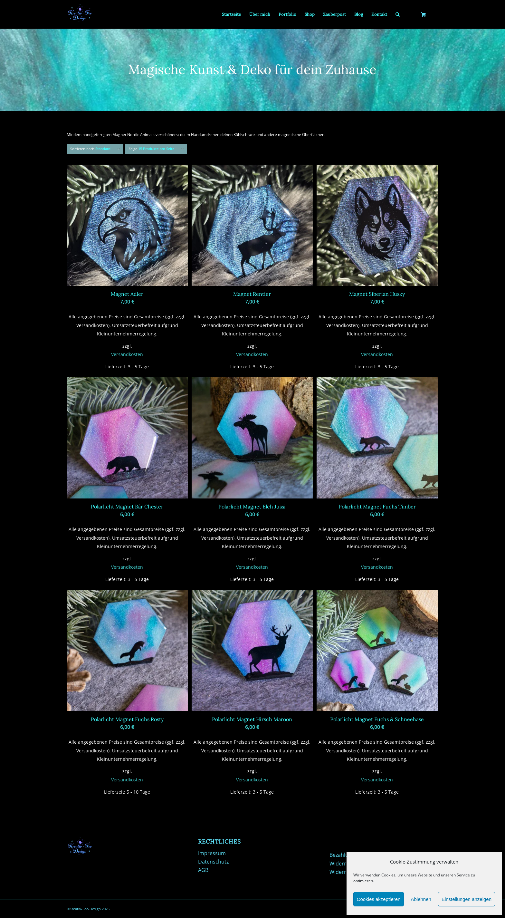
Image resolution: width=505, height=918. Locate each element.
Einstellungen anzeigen (466, 899)
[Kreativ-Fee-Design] (79, 14)
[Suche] (397, 14)
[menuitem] (231, 14)
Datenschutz (213, 861)
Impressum (212, 853)
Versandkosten (127, 354)
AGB (203, 870)
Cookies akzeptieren (379, 899)
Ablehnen (421, 899)
